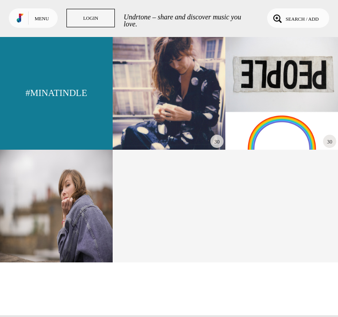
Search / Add (295, 18)
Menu (42, 18)
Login (90, 18)
